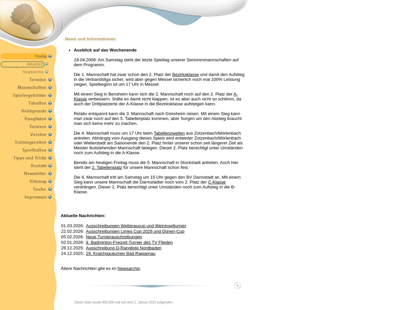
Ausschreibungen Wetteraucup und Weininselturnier (136, 225)
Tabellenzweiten (169, 133)
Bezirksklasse (185, 74)
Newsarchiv (129, 268)
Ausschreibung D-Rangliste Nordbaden (123, 247)
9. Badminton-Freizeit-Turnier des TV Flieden (129, 242)
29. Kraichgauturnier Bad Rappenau (120, 253)
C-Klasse (217, 182)
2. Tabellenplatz (107, 167)
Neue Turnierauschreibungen (114, 236)
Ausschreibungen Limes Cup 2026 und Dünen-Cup (135, 231)
